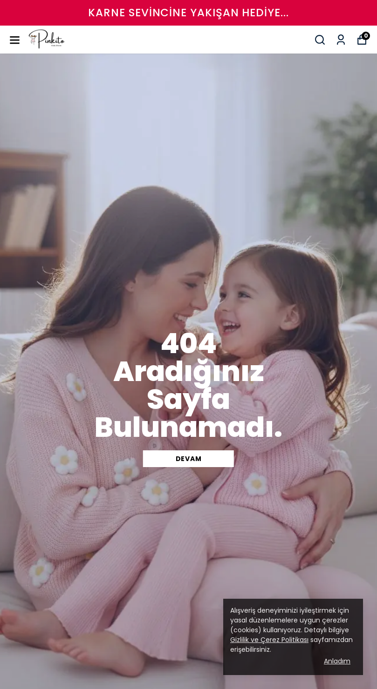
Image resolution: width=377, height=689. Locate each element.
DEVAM (189, 458)
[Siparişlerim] (341, 40)
